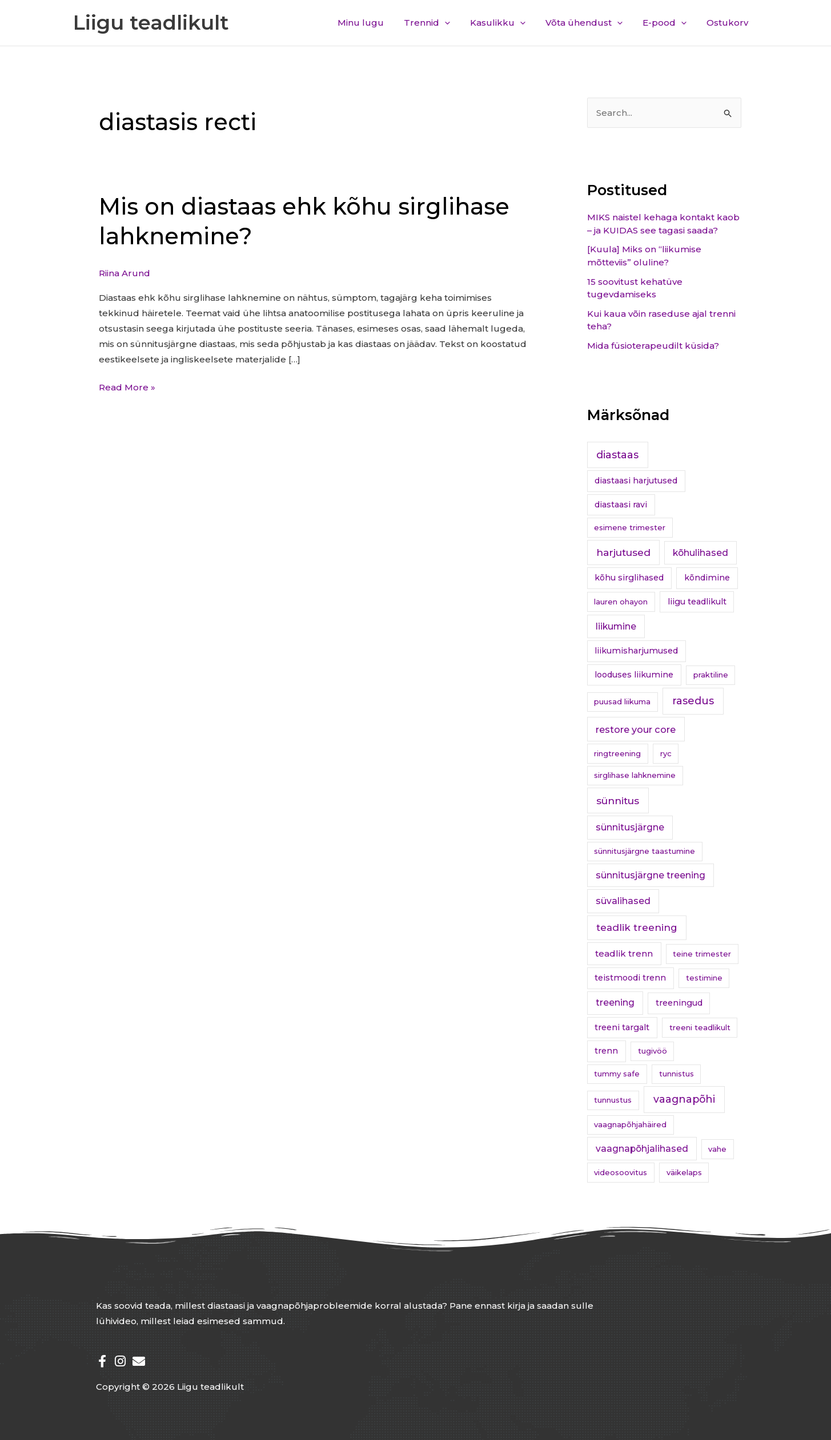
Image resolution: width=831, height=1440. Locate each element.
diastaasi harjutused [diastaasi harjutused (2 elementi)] (636, 480)
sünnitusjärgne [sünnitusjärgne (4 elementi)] (630, 827)
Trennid (440, 23)
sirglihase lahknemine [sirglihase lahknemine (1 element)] (635, 775)
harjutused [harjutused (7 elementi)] (623, 552)
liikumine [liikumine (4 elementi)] (616, 626)
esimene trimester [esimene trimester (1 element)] (629, 527)
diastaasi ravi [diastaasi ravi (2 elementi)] (621, 504)
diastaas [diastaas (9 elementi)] (617, 455)
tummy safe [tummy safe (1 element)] (617, 1073)
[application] (457, 23)
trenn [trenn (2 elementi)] (606, 1051)
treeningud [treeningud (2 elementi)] (679, 1003)
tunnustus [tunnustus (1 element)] (613, 1099)
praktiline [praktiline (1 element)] (710, 674)
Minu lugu (377, 22)
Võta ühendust (591, 23)
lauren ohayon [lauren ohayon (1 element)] (621, 601)
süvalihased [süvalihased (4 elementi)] (623, 901)
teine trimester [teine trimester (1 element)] (702, 953)
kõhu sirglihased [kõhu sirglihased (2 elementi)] (629, 577)
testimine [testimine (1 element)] (704, 977)
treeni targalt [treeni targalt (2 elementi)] (622, 1027)
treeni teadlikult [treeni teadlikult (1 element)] (699, 1027)
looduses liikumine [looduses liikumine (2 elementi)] (634, 674)
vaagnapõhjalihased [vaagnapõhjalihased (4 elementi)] (642, 1148)
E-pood (669, 23)
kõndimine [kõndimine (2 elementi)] (707, 577)
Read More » (127, 386)
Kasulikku (508, 23)
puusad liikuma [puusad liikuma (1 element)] (622, 701)
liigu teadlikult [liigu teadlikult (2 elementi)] (697, 601)
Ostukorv (729, 22)
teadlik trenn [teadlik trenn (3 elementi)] (624, 953)
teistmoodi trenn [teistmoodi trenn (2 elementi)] (630, 978)
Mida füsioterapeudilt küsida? (653, 345)
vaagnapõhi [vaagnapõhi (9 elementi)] (684, 1099)
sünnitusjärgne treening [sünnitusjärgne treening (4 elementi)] (650, 875)
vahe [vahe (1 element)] (717, 1148)
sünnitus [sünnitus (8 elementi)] (617, 800)
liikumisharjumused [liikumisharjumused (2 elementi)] (636, 651)
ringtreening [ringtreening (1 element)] (617, 753)
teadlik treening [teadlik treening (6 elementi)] (636, 927)
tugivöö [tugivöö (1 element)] (652, 1050)
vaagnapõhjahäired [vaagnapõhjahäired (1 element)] (630, 1124)
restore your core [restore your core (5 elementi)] (636, 729)
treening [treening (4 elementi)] (615, 1002)
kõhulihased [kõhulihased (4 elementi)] (700, 552)
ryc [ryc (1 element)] (666, 753)
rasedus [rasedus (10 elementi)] (693, 701)
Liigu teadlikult (151, 22)
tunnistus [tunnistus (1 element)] (676, 1073)
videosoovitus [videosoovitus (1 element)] (620, 1172)
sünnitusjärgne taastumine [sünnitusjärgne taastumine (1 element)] (644, 851)
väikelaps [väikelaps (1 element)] (684, 1172)
